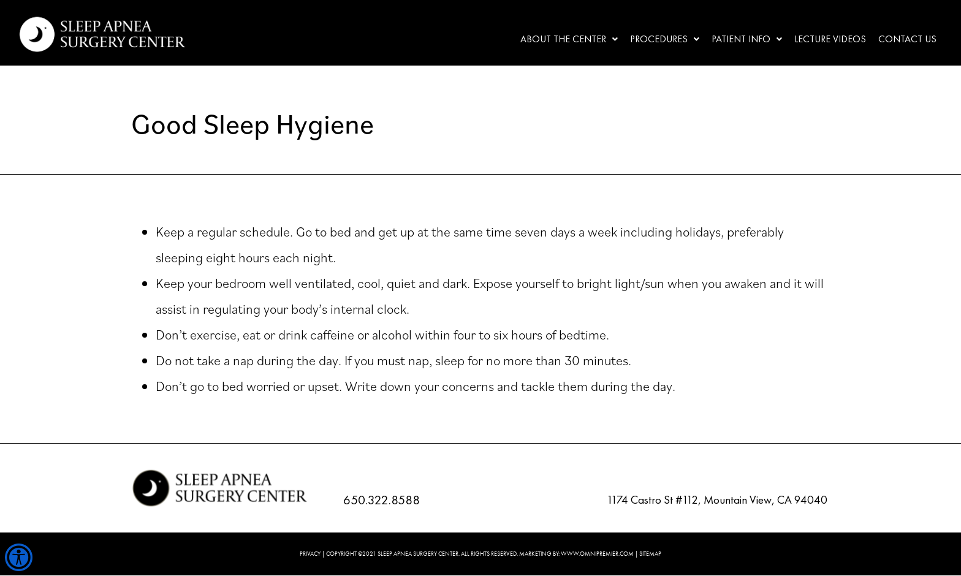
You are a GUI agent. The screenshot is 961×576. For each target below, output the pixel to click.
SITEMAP (650, 554)
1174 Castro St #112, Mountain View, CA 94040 (717, 499)
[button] (569, 39)
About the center (569, 38)
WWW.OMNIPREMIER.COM (597, 554)
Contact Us (907, 38)
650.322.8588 (381, 499)
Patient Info (747, 38)
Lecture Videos (830, 38)
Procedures (664, 38)
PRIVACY (310, 554)
